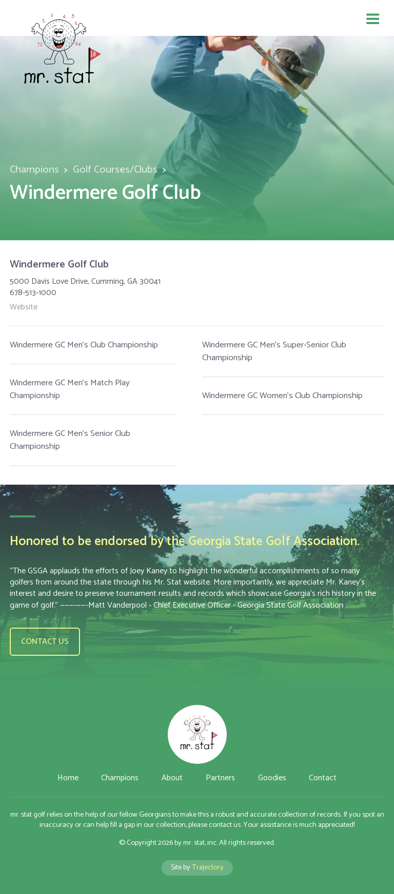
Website (23, 307)
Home (67, 778)
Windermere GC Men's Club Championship (84, 345)
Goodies (272, 778)
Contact (323, 778)
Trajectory (208, 867)
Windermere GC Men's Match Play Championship (70, 389)
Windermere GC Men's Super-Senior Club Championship (274, 351)
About (172, 778)
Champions (34, 169)
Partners (220, 778)
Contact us (45, 642)
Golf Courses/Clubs (115, 169)
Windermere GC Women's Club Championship (282, 396)
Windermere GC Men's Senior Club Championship (70, 440)
